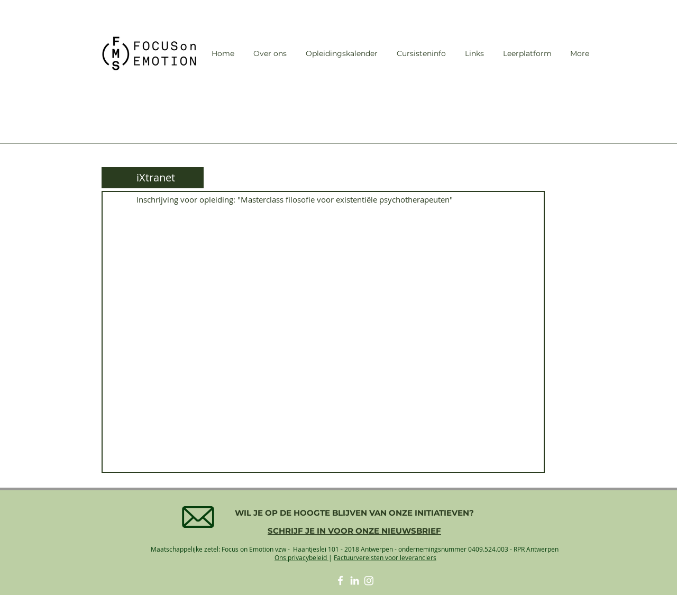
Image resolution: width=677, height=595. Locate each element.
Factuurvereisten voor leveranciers (385, 557)
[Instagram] (369, 580)
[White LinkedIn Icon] (355, 580)
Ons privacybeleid (301, 557)
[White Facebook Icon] (340, 580)
